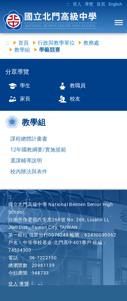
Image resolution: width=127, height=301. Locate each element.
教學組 (22, 50)
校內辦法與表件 (28, 171)
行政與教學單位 (56, 43)
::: (67, 4)
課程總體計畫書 (28, 139)
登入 (77, 4)
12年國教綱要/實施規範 (38, 150)
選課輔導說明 (26, 160)
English (115, 4)
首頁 (101, 4)
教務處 (91, 43)
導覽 (89, 4)
